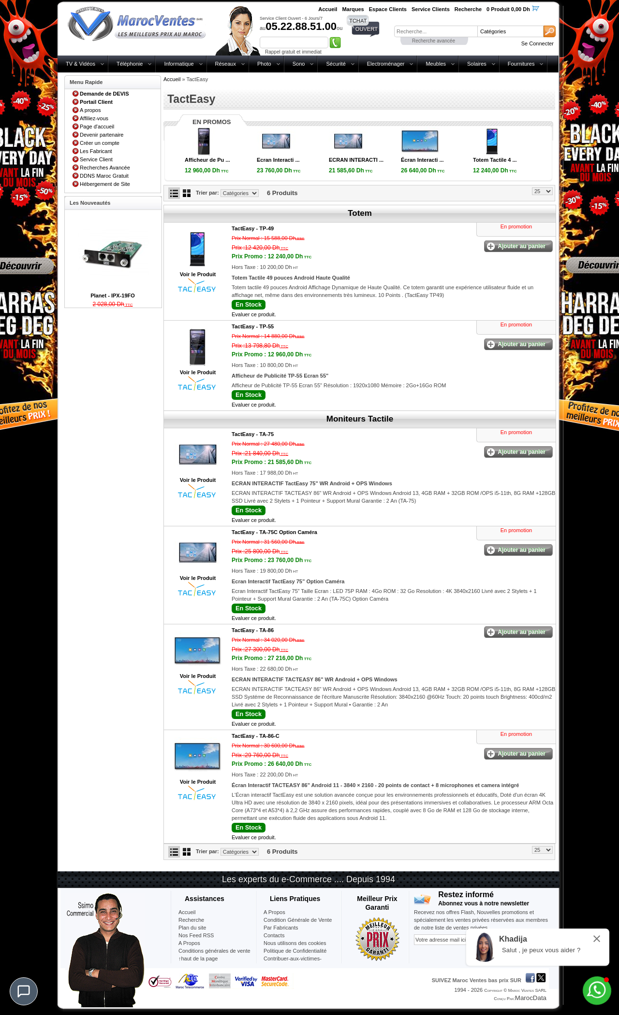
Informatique (178, 64)
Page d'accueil (97, 126)
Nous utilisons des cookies (295, 943)
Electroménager (386, 64)
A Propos (274, 912)
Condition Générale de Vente (298, 920)
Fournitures (521, 64)
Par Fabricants (281, 927)
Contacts (274, 935)
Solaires (476, 64)
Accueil (171, 79)
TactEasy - (253, 228)
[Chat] (24, 991)
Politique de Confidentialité (295, 951)
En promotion (516, 226)
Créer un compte (99, 143)
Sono (299, 64)
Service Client (96, 159)
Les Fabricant (96, 151)
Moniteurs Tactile (360, 418)
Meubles (436, 64)
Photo (264, 64)
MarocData (530, 997)
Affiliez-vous (94, 118)
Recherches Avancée (105, 167)
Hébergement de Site (105, 184)
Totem (360, 213)
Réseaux (225, 64)
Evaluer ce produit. (254, 314)
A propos (90, 110)
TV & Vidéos (80, 64)
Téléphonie (130, 64)
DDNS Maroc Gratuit (104, 176)
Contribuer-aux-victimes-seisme (293, 962)
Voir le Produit (198, 274)
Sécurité (335, 64)
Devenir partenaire (102, 135)
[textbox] (435, 31)
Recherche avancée (433, 40)
